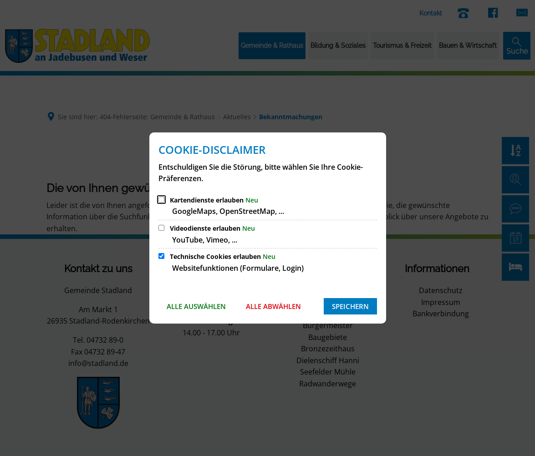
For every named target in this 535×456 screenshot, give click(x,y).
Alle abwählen (273, 306)
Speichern (350, 306)
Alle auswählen (196, 306)
